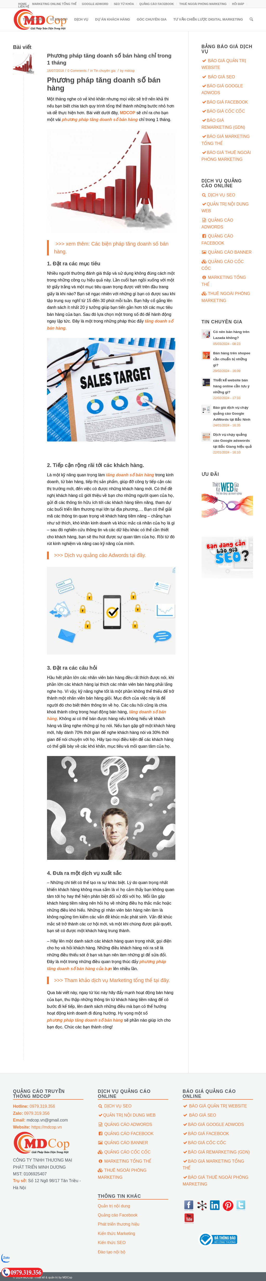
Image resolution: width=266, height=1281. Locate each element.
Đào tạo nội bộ (111, 1252)
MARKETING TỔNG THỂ (224, 280)
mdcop (129, 71)
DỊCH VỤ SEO (218, 195)
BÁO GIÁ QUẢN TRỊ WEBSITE (224, 64)
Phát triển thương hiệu (118, 1224)
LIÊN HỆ (23, 6)
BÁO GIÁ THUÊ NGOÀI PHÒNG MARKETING (226, 156)
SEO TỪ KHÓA (124, 3)
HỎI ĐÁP (238, 3)
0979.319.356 (34, 1106)
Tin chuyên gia (105, 71)
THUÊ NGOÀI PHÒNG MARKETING (203, 3)
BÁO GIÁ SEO (218, 77)
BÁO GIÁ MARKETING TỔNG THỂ (226, 139)
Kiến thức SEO (111, 1242)
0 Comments (77, 71)
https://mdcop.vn (37, 1127)
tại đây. (138, 555)
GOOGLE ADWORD (95, 3)
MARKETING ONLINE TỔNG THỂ (54, 3)
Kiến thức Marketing (116, 1233)
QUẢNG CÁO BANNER (227, 252)
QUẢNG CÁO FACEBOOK (156, 3)
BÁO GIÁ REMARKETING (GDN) (223, 123)
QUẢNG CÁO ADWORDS (217, 223)
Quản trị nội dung (114, 1206)
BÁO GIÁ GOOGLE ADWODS (222, 89)
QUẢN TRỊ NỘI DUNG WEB (225, 207)
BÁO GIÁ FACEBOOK (225, 102)
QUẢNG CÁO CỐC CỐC (223, 265)
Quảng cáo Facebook (117, 1215)
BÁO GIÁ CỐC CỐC (223, 111)
